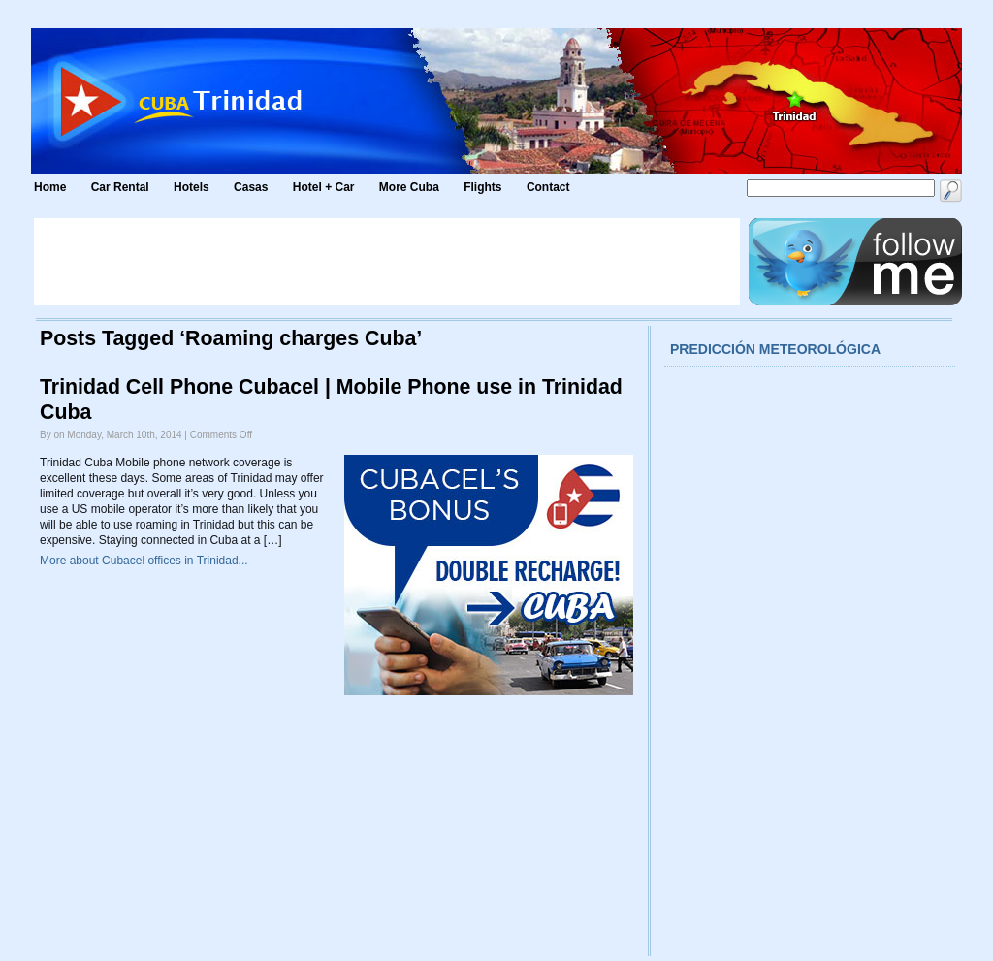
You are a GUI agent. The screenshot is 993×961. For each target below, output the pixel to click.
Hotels (191, 187)
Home (50, 187)
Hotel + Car (324, 187)
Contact (548, 187)
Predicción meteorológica (775, 349)
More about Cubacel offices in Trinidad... (144, 560)
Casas (251, 187)
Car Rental (120, 187)
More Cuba (409, 187)
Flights (482, 187)
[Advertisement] (387, 261)
